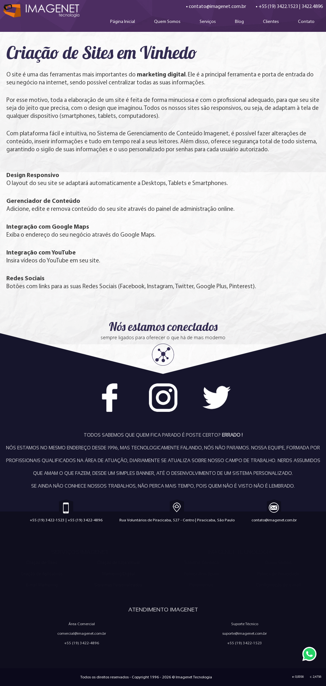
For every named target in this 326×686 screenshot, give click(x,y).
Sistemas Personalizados (118, 584)
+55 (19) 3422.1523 (278, 6)
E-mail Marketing (42, 584)
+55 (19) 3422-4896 (85, 520)
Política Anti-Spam (201, 573)
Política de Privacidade (278, 573)
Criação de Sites (41, 562)
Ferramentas (201, 584)
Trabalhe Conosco (201, 562)
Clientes (271, 21)
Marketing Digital (118, 573)
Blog (239, 21)
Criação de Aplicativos (42, 573)
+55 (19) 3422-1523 (47, 520)
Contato (306, 21)
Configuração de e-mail (278, 584)
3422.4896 (312, 6)
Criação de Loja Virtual (118, 562)
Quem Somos (167, 21)
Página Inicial (122, 21)
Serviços (208, 21)
